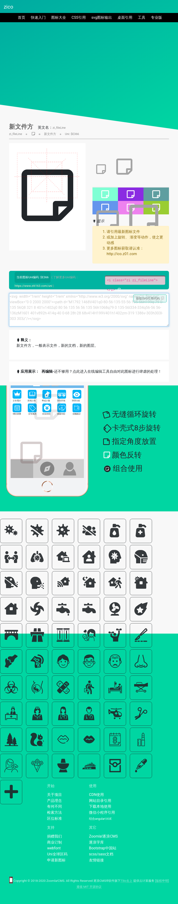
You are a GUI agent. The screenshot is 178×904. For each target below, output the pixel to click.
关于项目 (54, 794)
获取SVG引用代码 (150, 298)
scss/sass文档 (101, 854)
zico (8, 7)
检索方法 (54, 812)
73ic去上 (126, 880)
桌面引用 (125, 17)
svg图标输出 (101, 17)
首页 (22, 17)
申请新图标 (56, 860)
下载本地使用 (100, 806)
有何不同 (54, 806)
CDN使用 (96, 794)
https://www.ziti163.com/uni (33, 286)
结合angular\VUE (100, 818)
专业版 (156, 17)
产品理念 (54, 800)
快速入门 (38, 17)
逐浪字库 (96, 842)
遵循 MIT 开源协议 (89, 886)
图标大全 (58, 17)
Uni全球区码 (57, 854)
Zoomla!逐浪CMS (103, 836)
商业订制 (54, 842)
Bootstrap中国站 (102, 848)
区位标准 (54, 818)
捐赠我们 (54, 836)
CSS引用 (79, 17)
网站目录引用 (100, 800)
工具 (141, 17)
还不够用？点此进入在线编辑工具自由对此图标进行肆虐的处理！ (101, 371)
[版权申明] (162, 880)
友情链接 (96, 860)
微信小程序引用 (102, 812)
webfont (53, 848)
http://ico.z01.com (122, 254)
